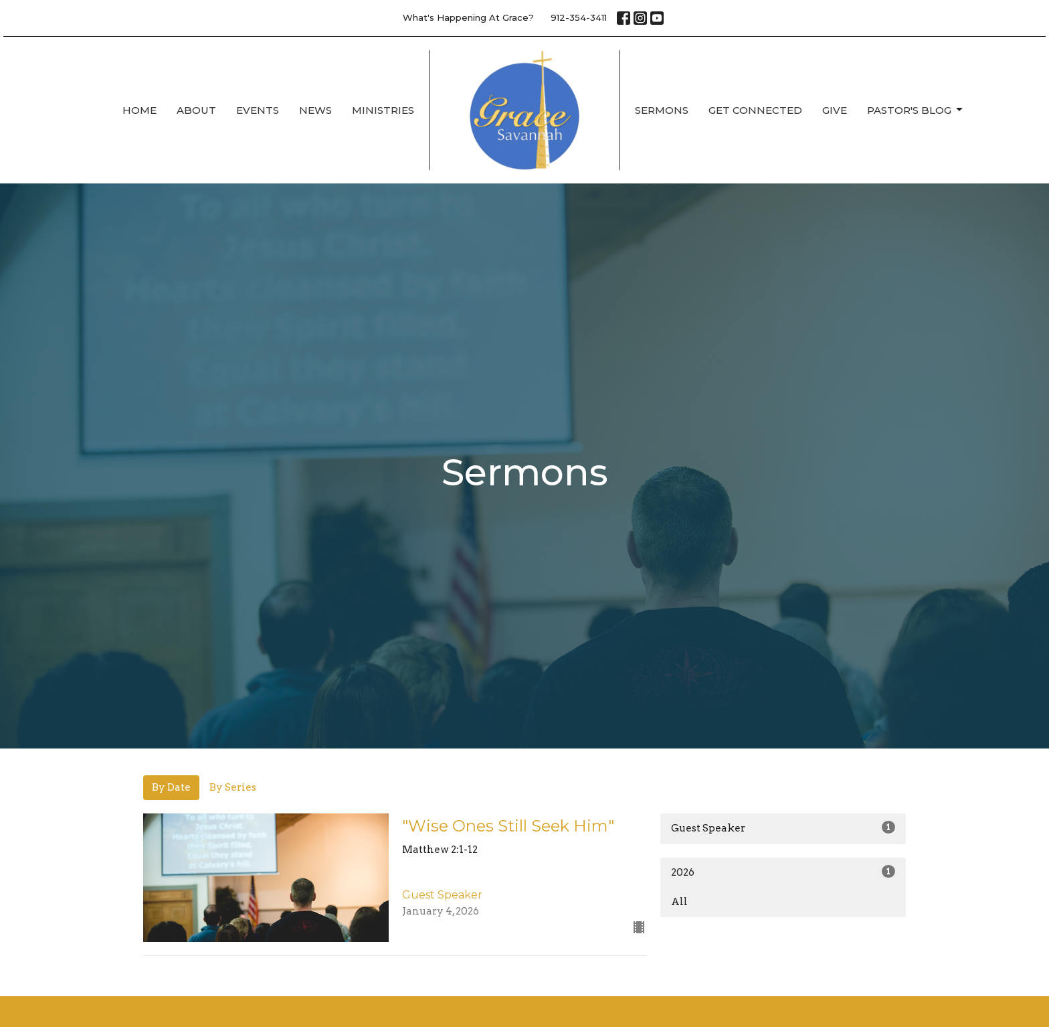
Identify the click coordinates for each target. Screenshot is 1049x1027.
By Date (171, 787)
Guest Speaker (783, 827)
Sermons (661, 110)
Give (834, 110)
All (679, 902)
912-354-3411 (579, 17)
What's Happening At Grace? (468, 17)
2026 (783, 871)
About (196, 110)
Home (139, 110)
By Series (232, 787)
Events (257, 110)
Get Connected (755, 110)
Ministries (383, 110)
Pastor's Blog (916, 109)
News (315, 110)
